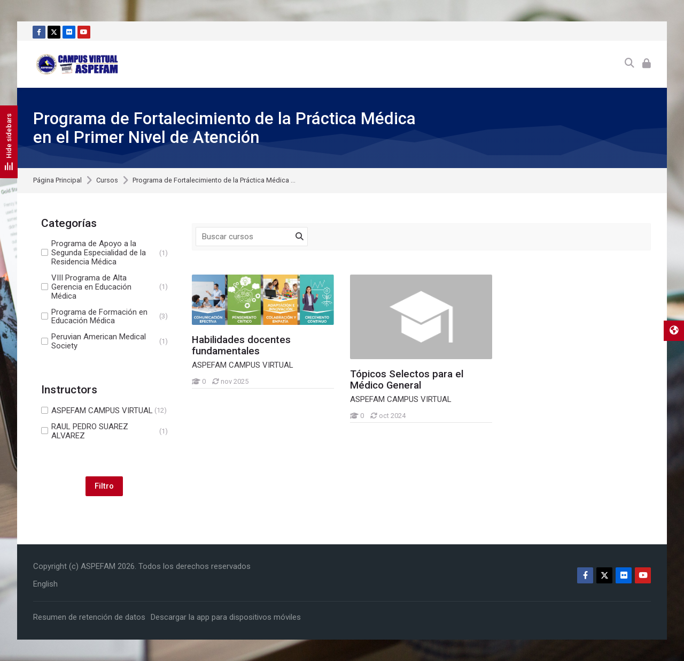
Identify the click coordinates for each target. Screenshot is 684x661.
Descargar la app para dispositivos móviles (226, 617)
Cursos (107, 180)
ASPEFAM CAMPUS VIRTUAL (104, 410)
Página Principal (57, 180)
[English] (45, 584)
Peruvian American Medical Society (104, 341)
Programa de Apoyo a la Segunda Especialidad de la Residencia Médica (104, 253)
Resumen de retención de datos (89, 617)
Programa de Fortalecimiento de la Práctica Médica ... (214, 180)
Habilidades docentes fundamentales (241, 345)
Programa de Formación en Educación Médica (104, 317)
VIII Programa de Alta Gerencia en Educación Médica (104, 287)
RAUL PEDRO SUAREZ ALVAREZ (104, 431)
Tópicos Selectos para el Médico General (406, 379)
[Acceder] (646, 64)
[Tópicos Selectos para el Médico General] (349, 422)
